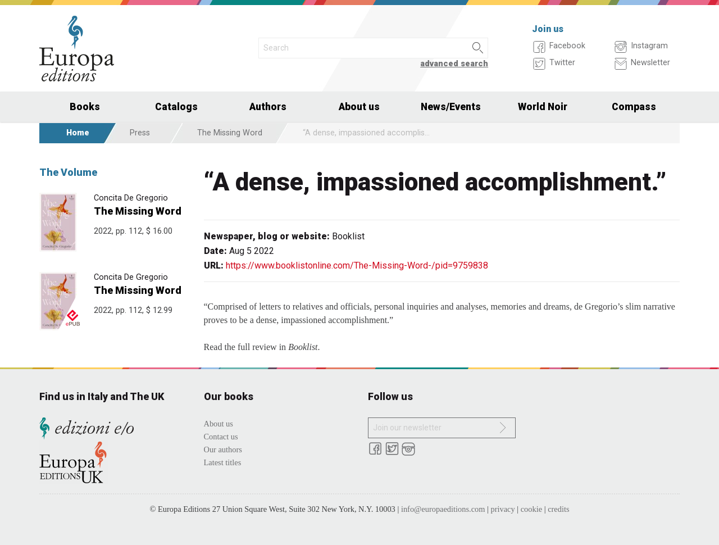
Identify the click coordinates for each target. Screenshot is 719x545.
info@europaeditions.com (443, 509)
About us (359, 106)
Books (85, 106)
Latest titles (223, 462)
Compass (634, 106)
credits (558, 509)
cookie (531, 509)
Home (77, 133)
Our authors (223, 449)
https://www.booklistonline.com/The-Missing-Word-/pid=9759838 (357, 265)
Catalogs (176, 106)
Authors (267, 106)
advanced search (454, 64)
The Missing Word (229, 133)
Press (140, 133)
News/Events (451, 106)
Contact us (221, 436)
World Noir (542, 106)
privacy (503, 509)
